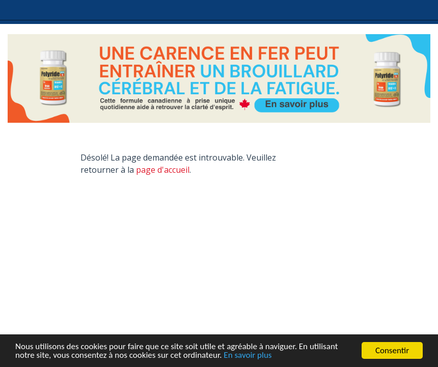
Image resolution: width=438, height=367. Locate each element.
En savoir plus (247, 355)
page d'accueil (162, 169)
